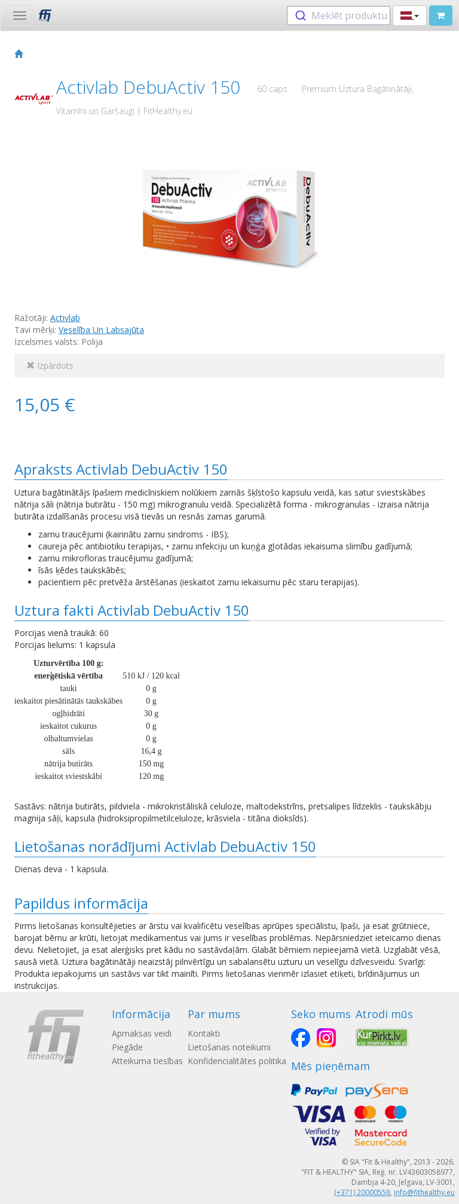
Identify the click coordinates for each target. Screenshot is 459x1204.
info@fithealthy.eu (424, 1192)
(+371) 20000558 (362, 1192)
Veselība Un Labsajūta (101, 329)
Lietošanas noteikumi (229, 1047)
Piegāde (127, 1047)
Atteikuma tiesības (147, 1061)
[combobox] (338, 15)
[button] (410, 15)
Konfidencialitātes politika (237, 1061)
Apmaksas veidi (142, 1033)
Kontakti (204, 1033)
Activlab (65, 317)
